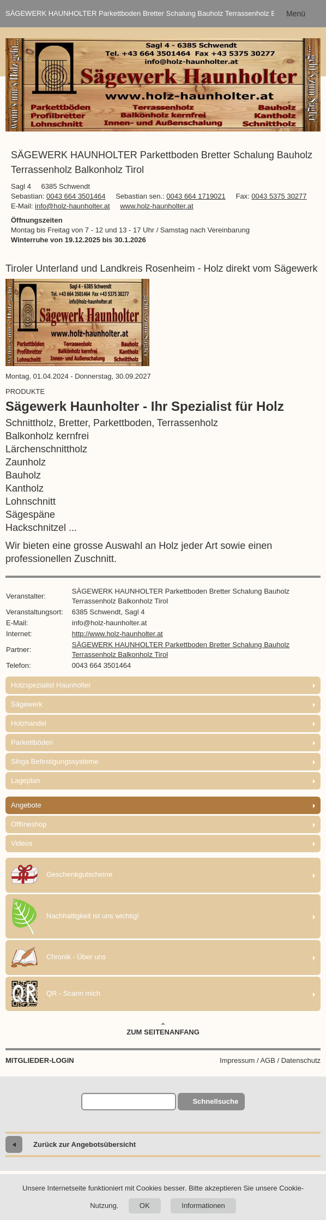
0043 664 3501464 (75, 196)
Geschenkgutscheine (61, 875)
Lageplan (25, 780)
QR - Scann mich (55, 993)
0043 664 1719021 (195, 196)
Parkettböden (32, 742)
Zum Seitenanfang (163, 1029)
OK (145, 1205)
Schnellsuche (215, 1101)
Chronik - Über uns (58, 957)
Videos (22, 843)
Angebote (26, 805)
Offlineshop (29, 824)
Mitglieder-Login (39, 1060)
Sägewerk (27, 704)
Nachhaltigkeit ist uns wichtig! (75, 916)
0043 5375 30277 (278, 196)
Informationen (203, 1205)
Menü (295, 13)
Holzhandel (28, 723)
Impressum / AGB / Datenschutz (270, 1060)
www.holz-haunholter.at (156, 206)
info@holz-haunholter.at (72, 206)
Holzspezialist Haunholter (51, 685)
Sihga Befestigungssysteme (54, 761)
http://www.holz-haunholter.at (117, 634)
